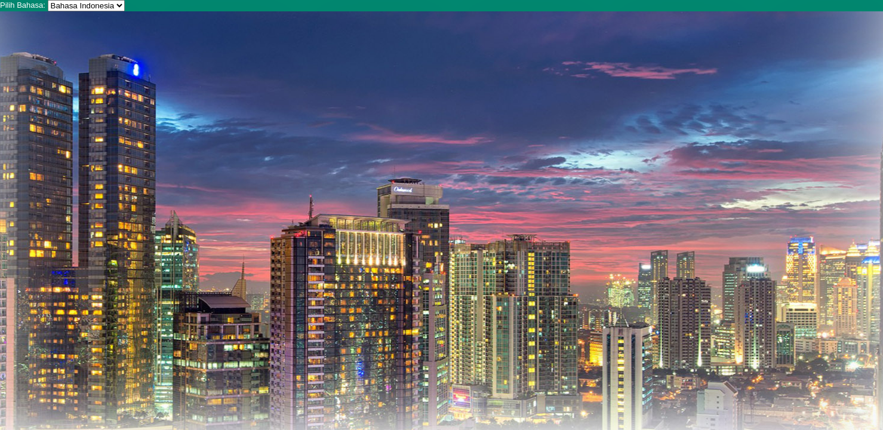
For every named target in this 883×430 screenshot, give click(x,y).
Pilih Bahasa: (22, 5)
